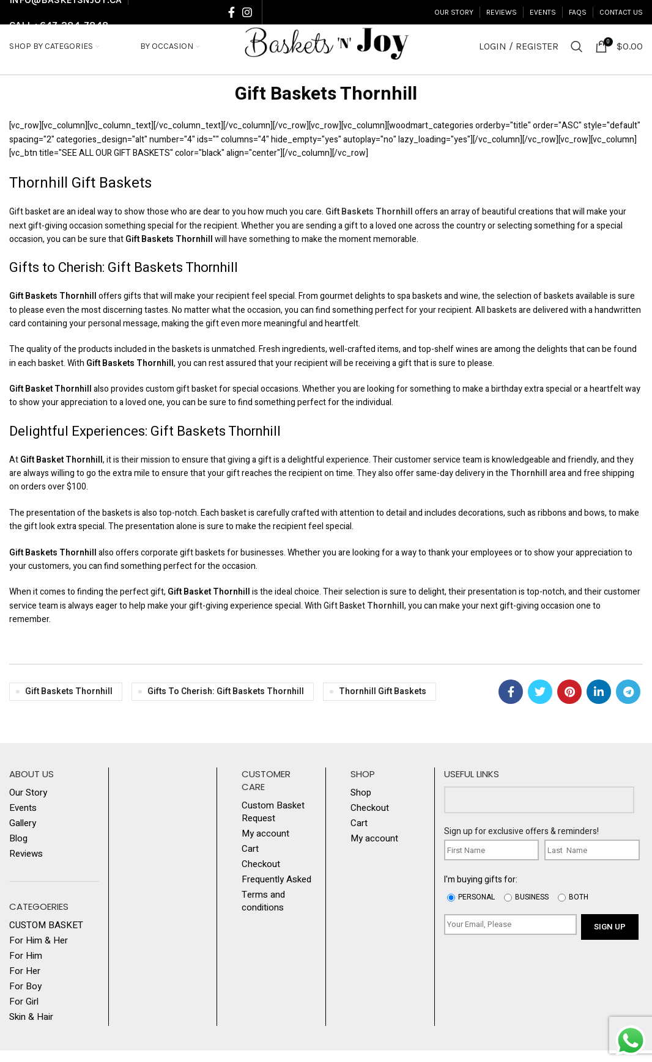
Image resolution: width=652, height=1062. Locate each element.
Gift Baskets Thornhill (326, 106)
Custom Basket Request (273, 824)
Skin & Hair (31, 1028)
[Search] (577, 53)
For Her (24, 982)
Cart (250, 860)
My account (265, 845)
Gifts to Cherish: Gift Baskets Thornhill (225, 703)
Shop (360, 804)
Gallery (22, 835)
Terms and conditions (263, 913)
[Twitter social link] (540, 703)
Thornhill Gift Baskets (382, 703)
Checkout (261, 876)
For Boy (25, 998)
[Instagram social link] (247, 13)
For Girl (24, 1013)
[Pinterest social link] (569, 703)
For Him (25, 967)
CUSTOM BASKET (46, 937)
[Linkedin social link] (599, 703)
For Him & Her (38, 952)
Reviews (26, 865)
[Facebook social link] (231, 13)
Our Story (28, 804)
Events (23, 819)
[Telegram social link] (628, 703)
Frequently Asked (276, 891)
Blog (18, 850)
